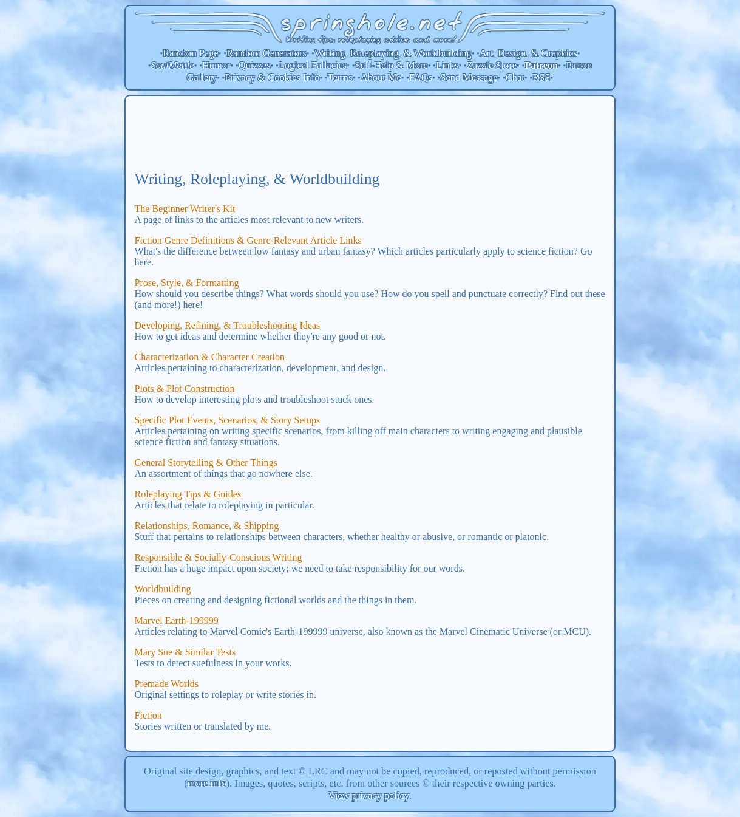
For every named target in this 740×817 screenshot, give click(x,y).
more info (207, 783)
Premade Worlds (167, 684)
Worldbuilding (163, 589)
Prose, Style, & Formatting (187, 283)
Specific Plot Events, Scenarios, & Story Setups (228, 420)
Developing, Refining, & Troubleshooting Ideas (228, 325)
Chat (515, 77)
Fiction (148, 715)
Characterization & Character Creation (210, 357)
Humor (216, 65)
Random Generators (266, 53)
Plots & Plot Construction (185, 388)
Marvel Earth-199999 (177, 620)
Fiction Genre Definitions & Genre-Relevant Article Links (248, 240)
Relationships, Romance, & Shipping (207, 526)
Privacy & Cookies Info (272, 77)
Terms (340, 77)
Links (447, 65)
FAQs (420, 77)
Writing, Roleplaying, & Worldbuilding (393, 53)
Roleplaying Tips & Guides (188, 494)
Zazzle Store (492, 65)
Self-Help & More (391, 65)
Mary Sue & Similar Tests (185, 652)
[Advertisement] (370, 132)
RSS (541, 77)
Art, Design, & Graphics (528, 53)
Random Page (191, 53)
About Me (381, 77)
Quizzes (255, 65)
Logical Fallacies (313, 65)
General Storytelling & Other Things (206, 462)
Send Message (468, 77)
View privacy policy (368, 795)
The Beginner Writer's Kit (185, 208)
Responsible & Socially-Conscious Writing (218, 557)
